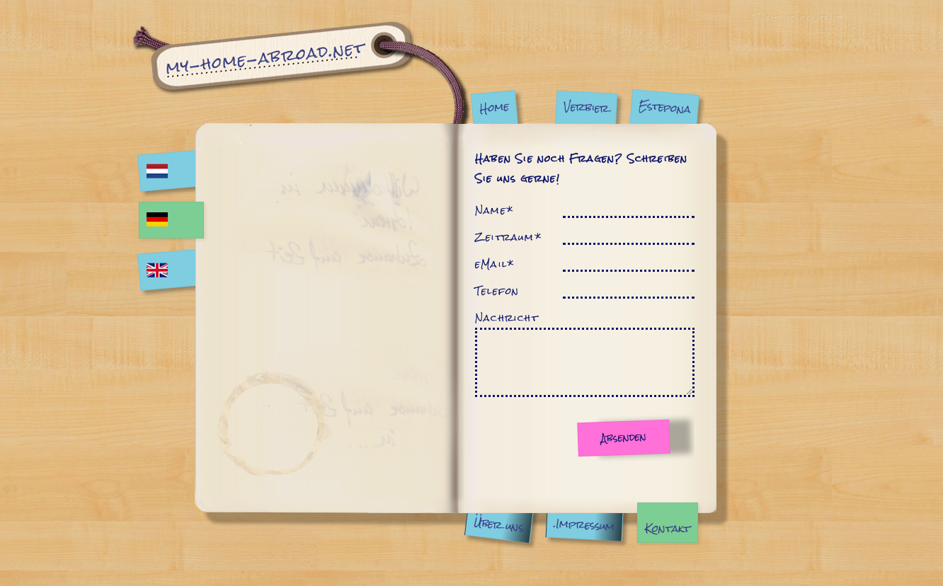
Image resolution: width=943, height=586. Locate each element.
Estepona (664, 107)
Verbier (586, 107)
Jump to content (796, 17)
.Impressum (585, 524)
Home (494, 107)
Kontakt (667, 528)
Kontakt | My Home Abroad (301, 72)
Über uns (498, 525)
